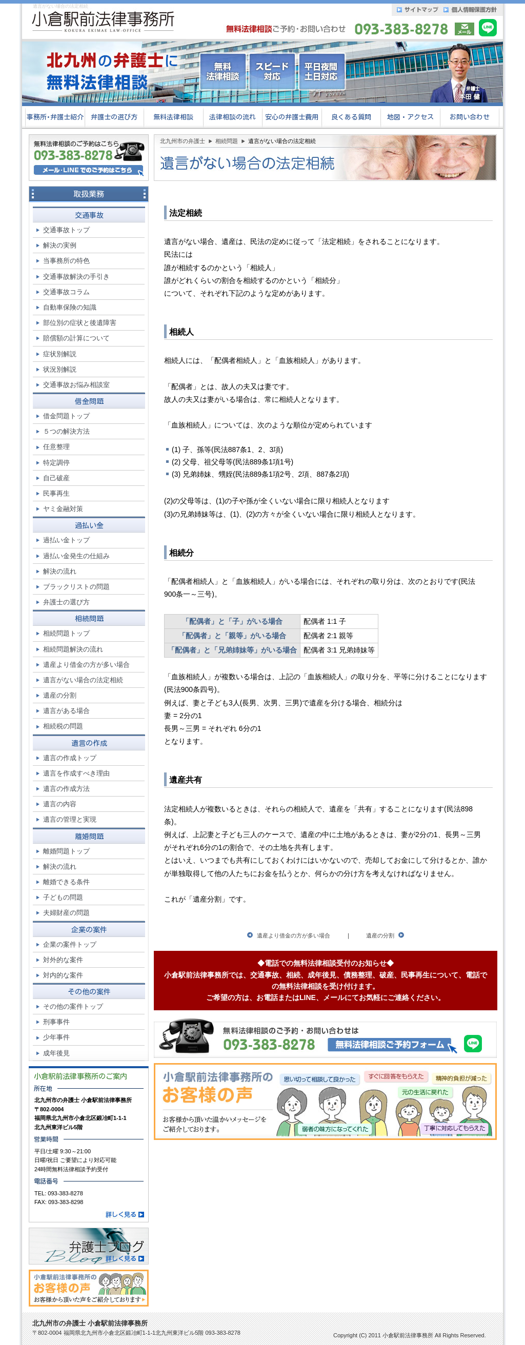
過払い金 (89, 525)
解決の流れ (59, 571)
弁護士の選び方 (114, 117)
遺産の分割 (380, 935)
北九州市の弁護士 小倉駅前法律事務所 (90, 1323)
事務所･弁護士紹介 (55, 117)
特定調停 (56, 462)
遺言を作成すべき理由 (76, 773)
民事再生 (56, 493)
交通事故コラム (66, 292)
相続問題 (226, 141)
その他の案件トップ (73, 1006)
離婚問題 (89, 836)
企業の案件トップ (69, 944)
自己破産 (56, 478)
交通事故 (89, 215)
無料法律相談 (173, 117)
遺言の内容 (59, 804)
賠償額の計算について (76, 338)
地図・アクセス (410, 117)
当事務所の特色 (66, 260)
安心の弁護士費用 (291, 117)
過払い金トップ (66, 540)
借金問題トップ (66, 416)
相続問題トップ (66, 633)
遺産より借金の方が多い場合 (293, 935)
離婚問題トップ (66, 851)
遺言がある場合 (66, 711)
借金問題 (89, 401)
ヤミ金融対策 (63, 509)
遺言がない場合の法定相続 (83, 680)
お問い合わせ (470, 117)
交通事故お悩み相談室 (76, 385)
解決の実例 (59, 245)
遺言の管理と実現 (69, 819)
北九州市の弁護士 (182, 141)
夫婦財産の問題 (66, 912)
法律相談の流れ (232, 117)
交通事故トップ (66, 230)
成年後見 (56, 1053)
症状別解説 (59, 354)
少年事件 (56, 1037)
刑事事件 (56, 1022)
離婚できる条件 (66, 882)
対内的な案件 (63, 975)
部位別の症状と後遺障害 (79, 323)
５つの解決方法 (66, 431)
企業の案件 (89, 929)
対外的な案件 (63, 960)
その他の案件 (89, 991)
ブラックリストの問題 (76, 586)
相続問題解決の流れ (73, 649)
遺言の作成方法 (66, 788)
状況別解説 (59, 369)
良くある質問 (351, 117)
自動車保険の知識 (69, 307)
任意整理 (56, 447)
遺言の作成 (89, 743)
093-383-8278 (65, 1193)
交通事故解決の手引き (76, 276)
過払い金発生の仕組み (76, 556)
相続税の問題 (63, 726)
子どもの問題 (63, 897)
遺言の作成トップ (69, 758)
